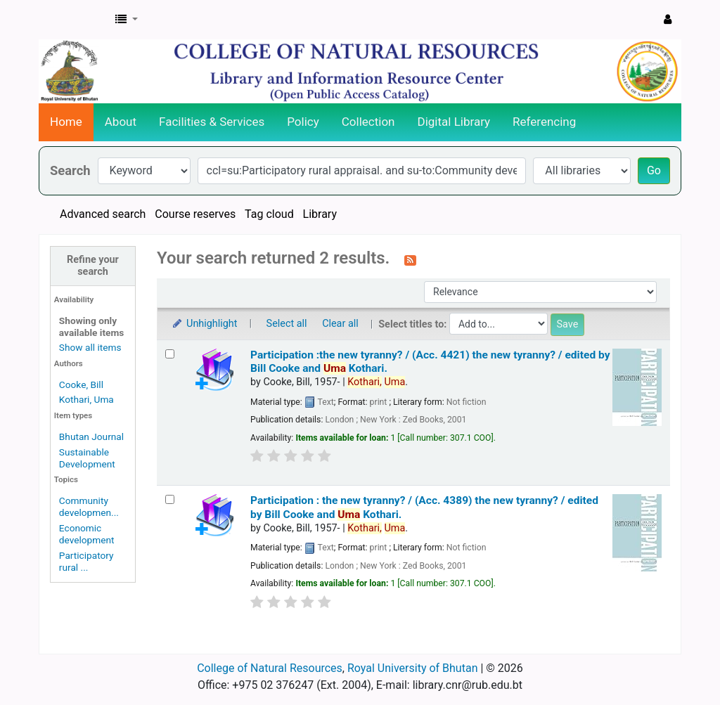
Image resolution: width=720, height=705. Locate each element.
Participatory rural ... (86, 561)
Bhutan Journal (91, 436)
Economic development (87, 533)
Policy (303, 122)
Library (320, 214)
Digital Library (454, 122)
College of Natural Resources (269, 668)
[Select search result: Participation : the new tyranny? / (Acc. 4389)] (169, 499)
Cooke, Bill (81, 384)
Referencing (544, 122)
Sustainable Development (87, 458)
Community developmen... (89, 506)
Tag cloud (269, 214)
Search (70, 170)
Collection (368, 122)
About (120, 122)
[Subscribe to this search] (410, 259)
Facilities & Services (211, 122)
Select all (286, 324)
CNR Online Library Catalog (74, 20)
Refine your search (93, 266)
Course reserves (195, 214)
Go (654, 170)
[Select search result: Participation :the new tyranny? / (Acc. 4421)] (169, 353)
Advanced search (103, 214)
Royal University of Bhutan (412, 668)
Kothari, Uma (86, 399)
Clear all (340, 324)
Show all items (90, 347)
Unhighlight (204, 324)
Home (66, 122)
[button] (126, 20)
